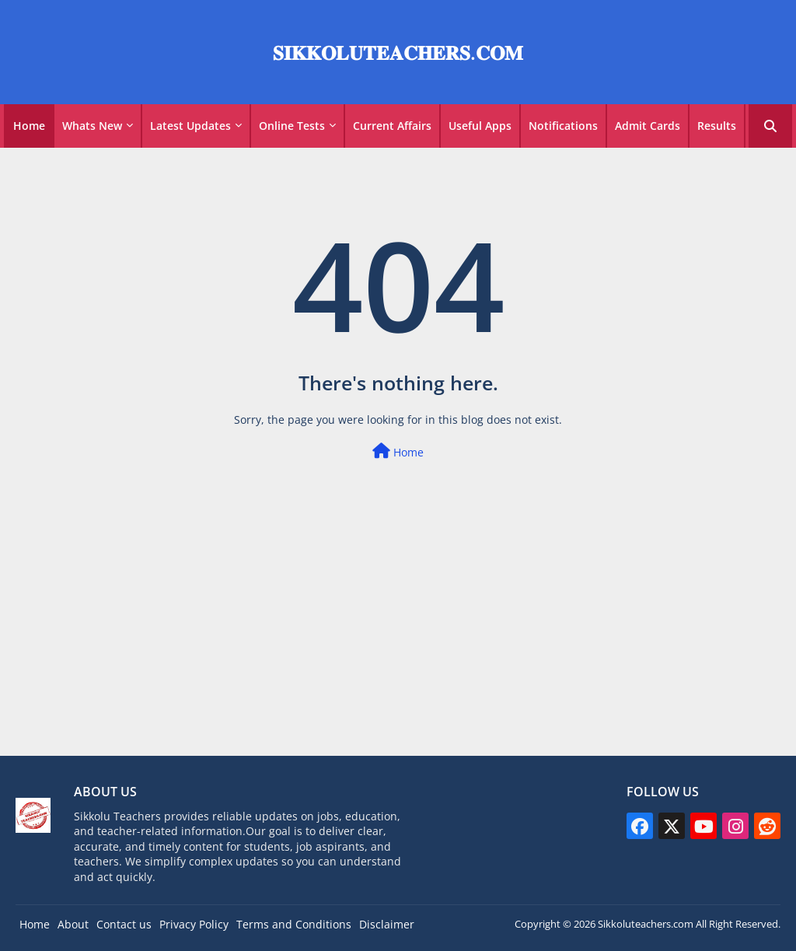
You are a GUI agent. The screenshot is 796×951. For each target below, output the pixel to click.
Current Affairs (392, 125)
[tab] (29, 126)
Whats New (92, 125)
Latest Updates (190, 125)
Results (716, 125)
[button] (770, 126)
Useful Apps (480, 125)
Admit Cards (647, 125)
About (73, 924)
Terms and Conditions (293, 924)
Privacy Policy (194, 924)
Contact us (124, 924)
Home (29, 125)
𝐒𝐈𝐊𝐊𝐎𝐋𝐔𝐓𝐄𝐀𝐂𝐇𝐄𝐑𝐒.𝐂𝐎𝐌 (398, 52)
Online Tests (292, 125)
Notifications (563, 125)
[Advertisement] (398, 646)
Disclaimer (386, 924)
